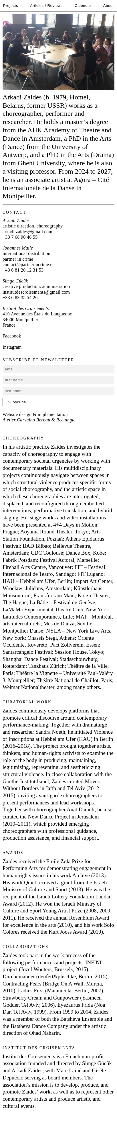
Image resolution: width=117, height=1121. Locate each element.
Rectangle (66, 419)
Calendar (83, 5)
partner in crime (18, 259)
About (108, 5)
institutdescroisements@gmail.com (36, 292)
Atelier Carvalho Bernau (26, 419)
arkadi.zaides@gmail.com (27, 231)
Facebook (12, 335)
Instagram (12, 347)
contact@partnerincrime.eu (29, 264)
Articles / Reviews (46, 5)
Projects (10, 5)
